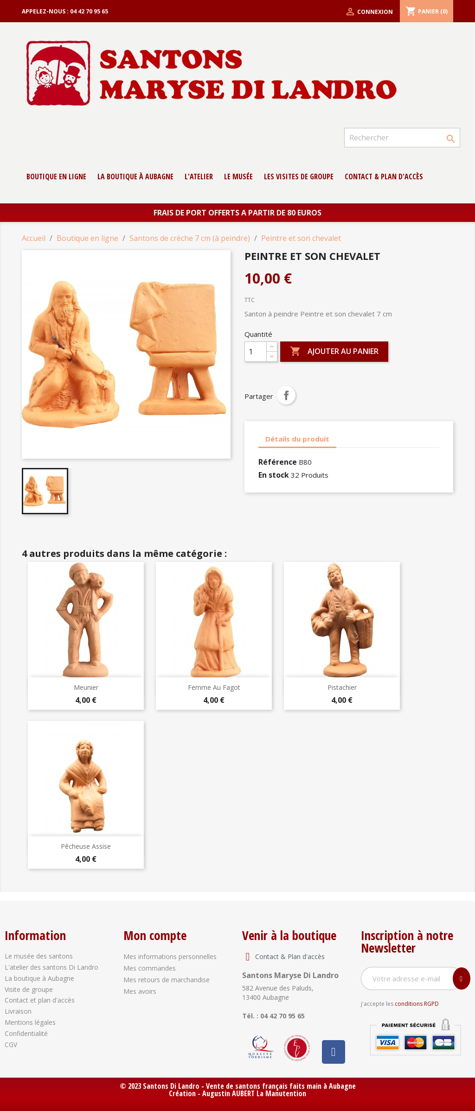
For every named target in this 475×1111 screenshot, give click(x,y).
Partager (286, 395)
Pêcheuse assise (86, 846)
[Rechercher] (402, 137)
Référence (277, 462)
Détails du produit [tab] (297, 438)
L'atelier (199, 176)
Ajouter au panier (334, 352)
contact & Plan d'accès (384, 176)
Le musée (238, 176)
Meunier (86, 687)
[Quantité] (255, 351)
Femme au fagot (214, 687)
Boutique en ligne (56, 176)
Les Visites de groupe (299, 176)
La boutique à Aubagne (135, 176)
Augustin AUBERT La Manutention (254, 1093)
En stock (273, 475)
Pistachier (342, 687)
